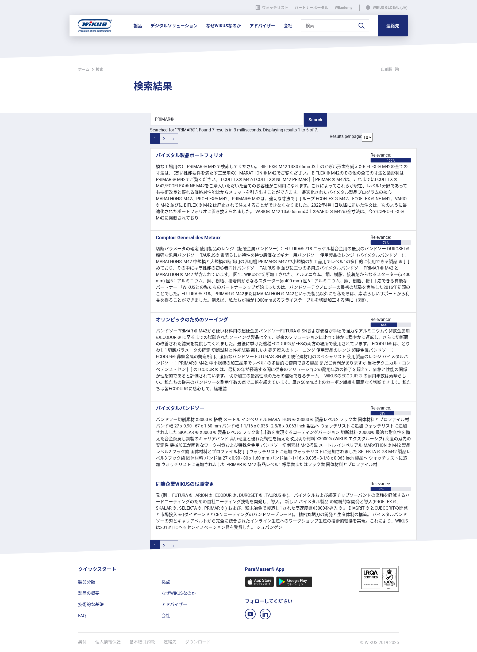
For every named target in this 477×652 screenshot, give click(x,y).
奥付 (82, 642)
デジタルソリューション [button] (174, 25)
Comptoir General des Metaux (188, 237)
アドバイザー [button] (262, 25)
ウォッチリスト (272, 7)
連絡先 (392, 26)
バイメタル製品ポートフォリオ (189, 155)
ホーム (83, 69)
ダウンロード (198, 642)
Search (315, 120)
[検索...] (335, 25)
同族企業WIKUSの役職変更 (185, 484)
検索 (99, 69)
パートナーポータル (311, 7)
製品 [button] (137, 25)
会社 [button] (288, 25)
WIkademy (343, 7)
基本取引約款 (142, 642)
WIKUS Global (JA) (390, 7)
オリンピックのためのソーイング (192, 319)
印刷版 (386, 69)
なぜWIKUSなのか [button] (223, 25)
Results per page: (346, 136)
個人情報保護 (108, 642)
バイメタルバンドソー (180, 408)
